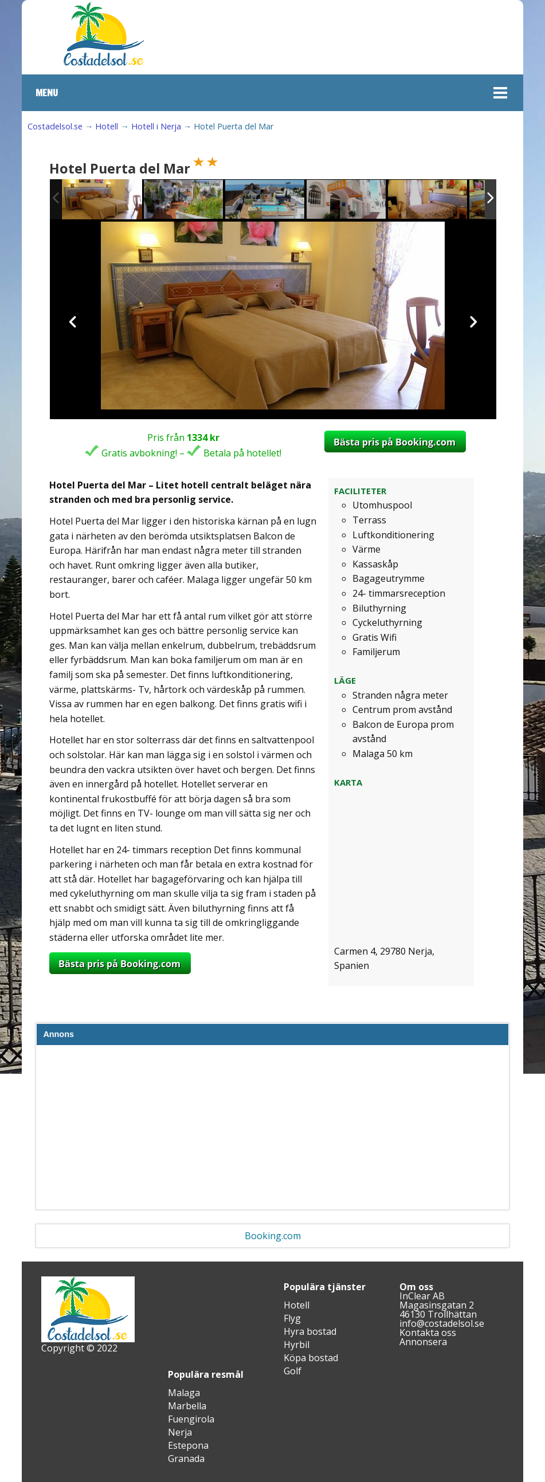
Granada (186, 1458)
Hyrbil (296, 1344)
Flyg (292, 1318)
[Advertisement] (273, 1129)
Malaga (184, 1392)
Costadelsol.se (55, 126)
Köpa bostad (311, 1357)
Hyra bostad (310, 1331)
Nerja (180, 1432)
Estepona (188, 1445)
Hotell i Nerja (156, 126)
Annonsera (423, 1341)
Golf (292, 1371)
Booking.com (273, 1235)
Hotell (106, 126)
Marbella (187, 1406)
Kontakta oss (427, 1332)
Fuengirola (191, 1419)
